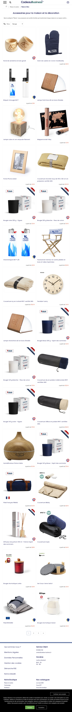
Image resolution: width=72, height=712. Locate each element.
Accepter (30, 707)
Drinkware (7, 687)
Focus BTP (39, 685)
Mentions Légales (11, 652)
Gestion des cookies (12, 663)
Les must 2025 (40, 683)
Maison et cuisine (14, 7)
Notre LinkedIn (10, 674)
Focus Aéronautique (41, 687)
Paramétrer (41, 707)
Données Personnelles (13, 657)
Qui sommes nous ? (12, 647)
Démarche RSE (10, 668)
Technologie (7, 685)
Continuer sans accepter (59, 694)
